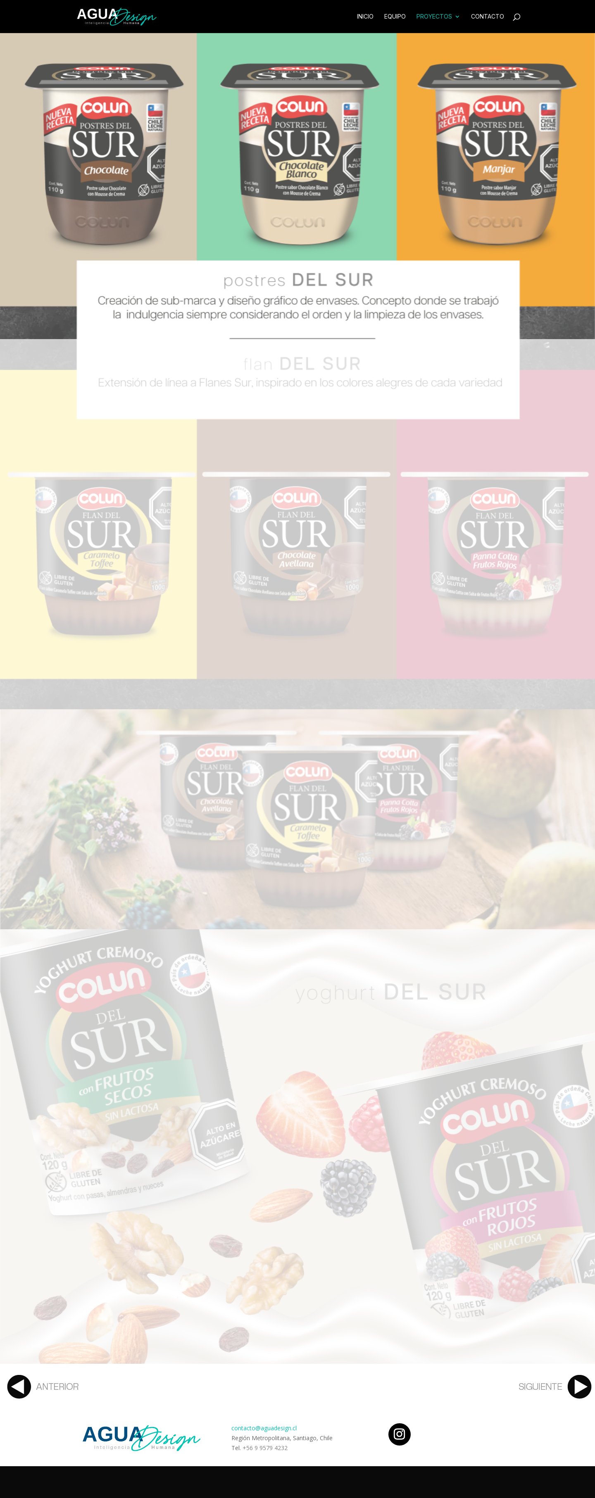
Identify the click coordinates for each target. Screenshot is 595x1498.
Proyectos (434, 17)
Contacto (487, 17)
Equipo (395, 17)
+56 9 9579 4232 (265, 1448)
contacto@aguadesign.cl (264, 1428)
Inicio (365, 17)
